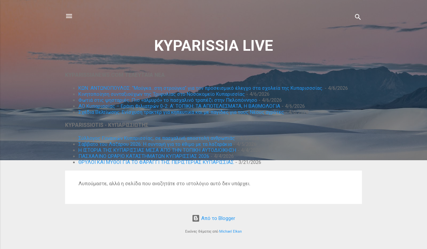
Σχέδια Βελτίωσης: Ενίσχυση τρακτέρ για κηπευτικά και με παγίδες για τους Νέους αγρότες (181, 112)
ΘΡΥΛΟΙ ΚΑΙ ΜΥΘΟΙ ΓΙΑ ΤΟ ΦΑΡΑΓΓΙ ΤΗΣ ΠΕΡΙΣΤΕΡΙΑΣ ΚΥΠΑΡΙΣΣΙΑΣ (156, 162)
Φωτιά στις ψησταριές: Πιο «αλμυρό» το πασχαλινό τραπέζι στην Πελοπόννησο (167, 100)
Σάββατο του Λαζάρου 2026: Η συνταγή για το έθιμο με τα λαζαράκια (155, 144)
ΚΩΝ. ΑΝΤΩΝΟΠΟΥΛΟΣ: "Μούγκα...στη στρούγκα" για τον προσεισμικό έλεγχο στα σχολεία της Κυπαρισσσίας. (200, 88)
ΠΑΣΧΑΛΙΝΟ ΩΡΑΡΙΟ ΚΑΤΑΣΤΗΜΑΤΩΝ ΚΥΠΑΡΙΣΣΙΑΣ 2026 (143, 156)
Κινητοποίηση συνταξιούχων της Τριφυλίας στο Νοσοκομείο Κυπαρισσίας (161, 94)
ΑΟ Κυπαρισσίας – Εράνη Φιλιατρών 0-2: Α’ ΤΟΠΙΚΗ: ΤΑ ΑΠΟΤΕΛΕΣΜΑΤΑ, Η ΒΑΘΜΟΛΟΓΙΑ (179, 106)
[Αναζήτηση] (358, 18)
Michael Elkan (230, 231)
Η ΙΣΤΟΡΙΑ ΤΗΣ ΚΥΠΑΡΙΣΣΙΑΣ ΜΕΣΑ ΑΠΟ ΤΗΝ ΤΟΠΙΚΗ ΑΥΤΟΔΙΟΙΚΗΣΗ (157, 150)
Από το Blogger (213, 218)
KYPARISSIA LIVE (213, 45)
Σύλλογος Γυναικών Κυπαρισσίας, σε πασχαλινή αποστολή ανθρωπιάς (156, 138)
